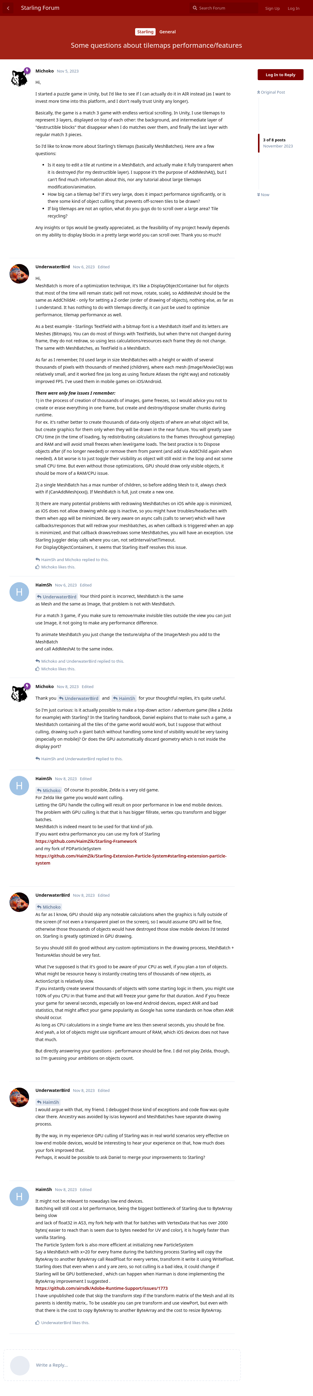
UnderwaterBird (59, 597)
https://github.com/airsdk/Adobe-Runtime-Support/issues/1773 (101, 1288)
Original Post (271, 92)
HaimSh (127, 698)
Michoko (52, 790)
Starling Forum (40, 7)
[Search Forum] (224, 7)
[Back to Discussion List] (7, 7)
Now (263, 194)
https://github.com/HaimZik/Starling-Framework (86, 841)
